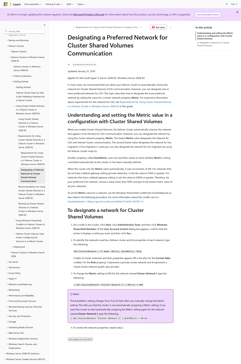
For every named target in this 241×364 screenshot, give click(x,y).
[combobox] (24, 31)
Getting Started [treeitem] (23, 78)
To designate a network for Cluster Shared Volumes (213, 44)
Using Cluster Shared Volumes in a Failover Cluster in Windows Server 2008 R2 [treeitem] (30, 116)
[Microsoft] (6, 4)
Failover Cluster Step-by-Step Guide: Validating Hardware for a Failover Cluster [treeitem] (30, 88)
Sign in (234, 3)
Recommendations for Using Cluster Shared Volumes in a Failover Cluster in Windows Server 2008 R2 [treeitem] (31, 184)
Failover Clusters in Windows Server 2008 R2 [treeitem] (27, 60)
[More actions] (170, 27)
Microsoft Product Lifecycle (88, 14)
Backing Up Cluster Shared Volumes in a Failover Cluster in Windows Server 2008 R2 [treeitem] (31, 201)
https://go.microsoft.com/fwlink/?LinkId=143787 (114, 201)
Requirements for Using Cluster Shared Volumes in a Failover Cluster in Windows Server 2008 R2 (108, 27)
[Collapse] (44, 25)
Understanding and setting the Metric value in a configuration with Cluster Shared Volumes (215, 36)
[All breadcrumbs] (70, 27)
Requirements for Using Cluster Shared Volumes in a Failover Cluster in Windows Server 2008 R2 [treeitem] (33, 150)
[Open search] (226, 4)
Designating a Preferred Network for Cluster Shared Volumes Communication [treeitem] (32, 167)
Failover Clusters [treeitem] (18, 43)
